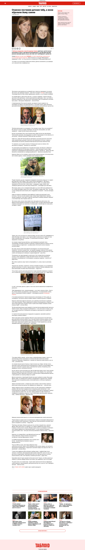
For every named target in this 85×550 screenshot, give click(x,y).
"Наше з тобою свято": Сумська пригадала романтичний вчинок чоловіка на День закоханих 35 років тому (34, 506)
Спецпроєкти (54, 6)
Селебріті (30, 6)
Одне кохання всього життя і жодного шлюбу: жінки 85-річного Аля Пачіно (64, 23)
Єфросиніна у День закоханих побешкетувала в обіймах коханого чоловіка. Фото (19, 523)
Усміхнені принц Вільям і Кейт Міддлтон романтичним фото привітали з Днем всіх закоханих (50, 524)
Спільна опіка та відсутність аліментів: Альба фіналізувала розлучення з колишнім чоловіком (49, 506)
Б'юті (41, 6)
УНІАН (42, 92)
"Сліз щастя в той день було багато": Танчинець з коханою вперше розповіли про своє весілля (65, 524)
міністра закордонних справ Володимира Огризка (25, 51)
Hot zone (49, 6)
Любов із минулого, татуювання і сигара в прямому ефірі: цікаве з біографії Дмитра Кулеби (63, 18)
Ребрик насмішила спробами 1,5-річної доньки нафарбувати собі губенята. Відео (34, 523)
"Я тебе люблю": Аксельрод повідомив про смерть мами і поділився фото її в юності (18, 505)
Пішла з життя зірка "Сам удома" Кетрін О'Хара (63, 13)
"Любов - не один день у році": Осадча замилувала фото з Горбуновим (65, 505)
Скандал (34, 6)
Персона (60, 11)
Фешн (38, 6)
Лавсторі (44, 6)
